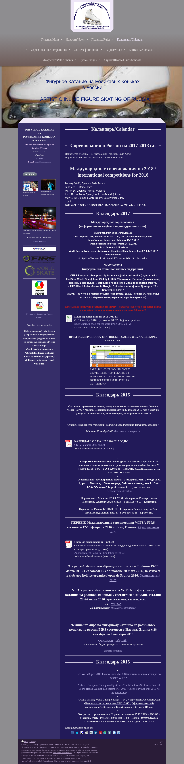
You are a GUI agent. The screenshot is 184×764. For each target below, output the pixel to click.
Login (160, 741)
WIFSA (116, 604)
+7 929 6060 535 (39, 158)
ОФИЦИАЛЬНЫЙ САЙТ (113, 640)
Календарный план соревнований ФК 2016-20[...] (102, 323)
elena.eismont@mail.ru (119, 490)
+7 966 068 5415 (39, 241)
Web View (158, 744)
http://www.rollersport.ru (127, 431)
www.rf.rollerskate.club (62, 752)
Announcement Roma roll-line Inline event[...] (99, 552)
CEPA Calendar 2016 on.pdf (89, 444)
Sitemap (32, 741)
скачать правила (113, 650)
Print (24, 741)
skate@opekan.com (43, 162)
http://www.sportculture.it (123, 607)
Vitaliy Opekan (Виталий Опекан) (47, 744)
